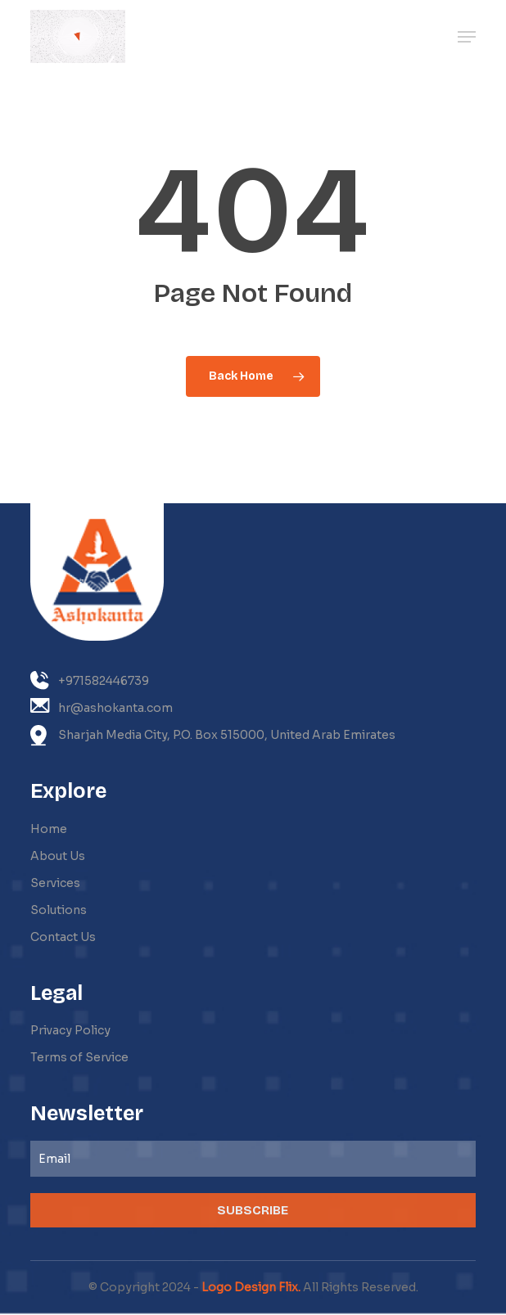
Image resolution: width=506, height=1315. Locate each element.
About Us (57, 856)
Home (48, 829)
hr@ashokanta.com (101, 706)
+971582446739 (89, 680)
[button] (467, 37)
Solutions (58, 910)
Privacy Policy (70, 1030)
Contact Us (63, 937)
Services (55, 883)
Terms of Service (79, 1057)
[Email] (253, 1159)
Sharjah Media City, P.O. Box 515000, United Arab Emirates (212, 735)
